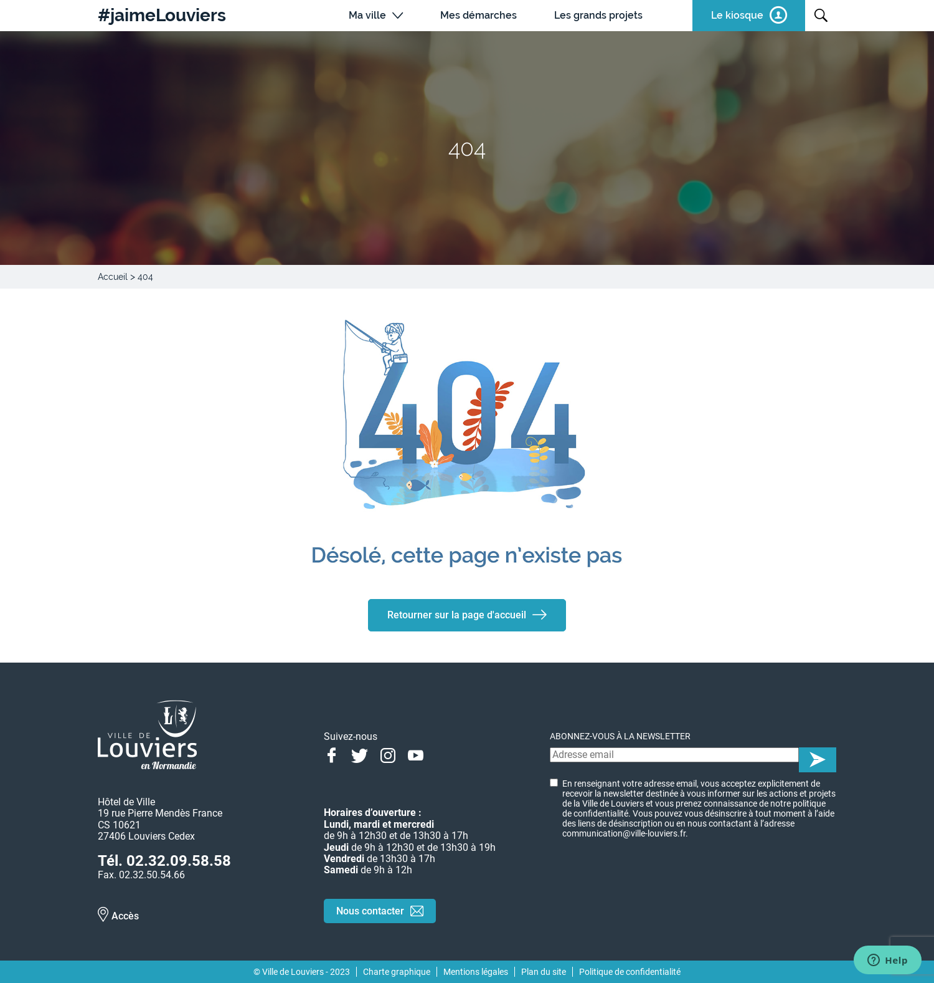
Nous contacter (370, 911)
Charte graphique (396, 972)
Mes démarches (478, 15)
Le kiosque (737, 15)
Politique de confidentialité (630, 972)
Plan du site (543, 972)
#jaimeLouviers (162, 16)
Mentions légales (475, 972)
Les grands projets (598, 15)
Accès (125, 916)
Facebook (331, 754)
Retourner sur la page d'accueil (456, 615)
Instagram (387, 754)
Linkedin (443, 754)
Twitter (359, 754)
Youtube (415, 754)
